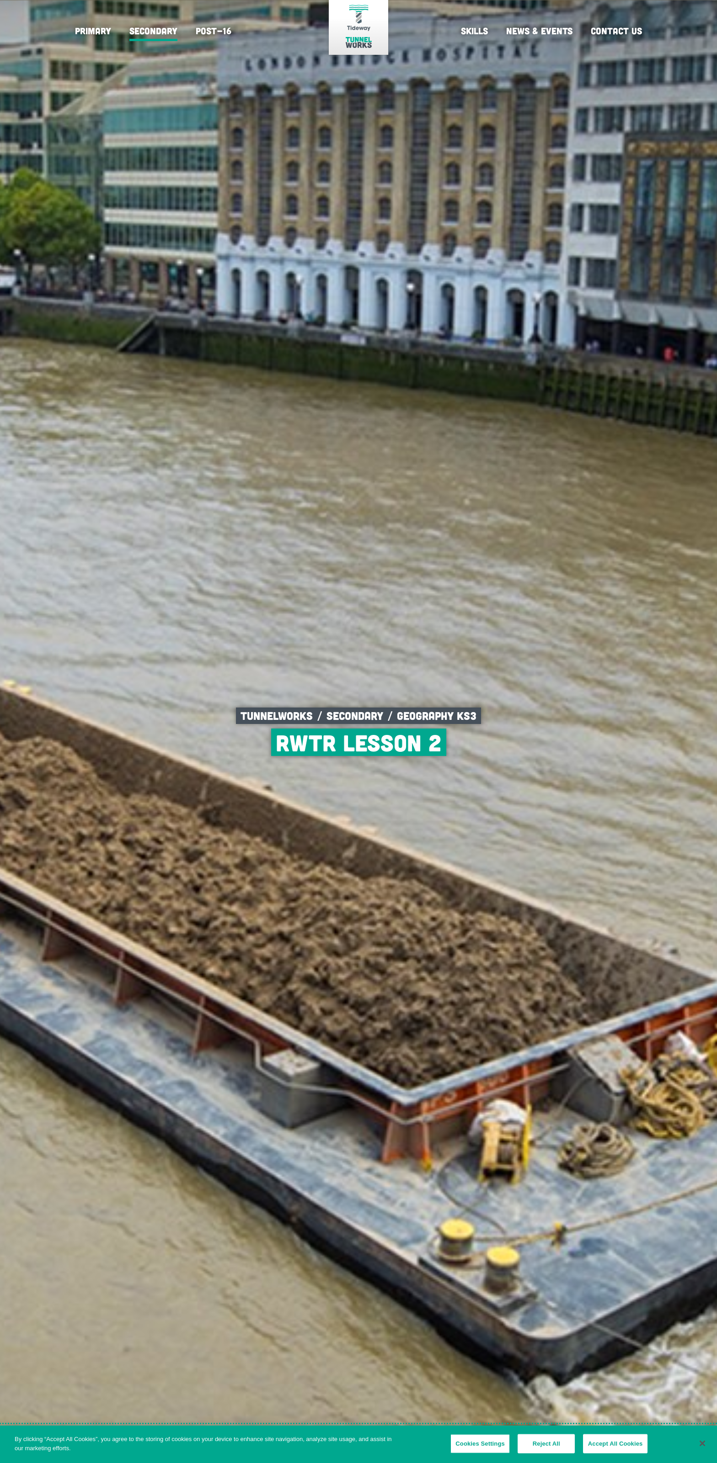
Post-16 (213, 30)
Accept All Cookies (615, 1448)
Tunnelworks (277, 715)
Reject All (546, 1448)
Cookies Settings (480, 1448)
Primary (93, 30)
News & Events (539, 30)
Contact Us (616, 30)
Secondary (153, 30)
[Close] (702, 1448)
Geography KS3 (436, 715)
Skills (474, 30)
